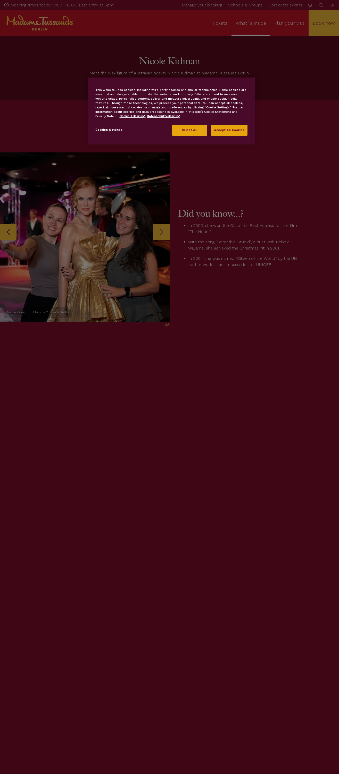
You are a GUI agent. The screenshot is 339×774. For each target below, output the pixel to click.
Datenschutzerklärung (163, 116)
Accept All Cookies (229, 130)
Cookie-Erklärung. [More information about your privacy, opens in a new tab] (133, 116)
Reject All (189, 130)
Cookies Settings (109, 130)
